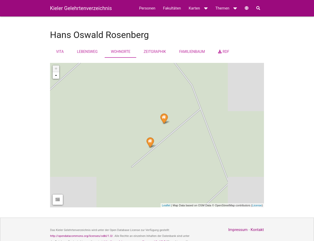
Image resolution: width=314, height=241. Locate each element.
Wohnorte (120, 52)
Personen (147, 8)
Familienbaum (192, 52)
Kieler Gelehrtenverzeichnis (81, 8)
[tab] (58, 200)
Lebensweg (87, 52)
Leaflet (166, 205)
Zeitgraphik (155, 52)
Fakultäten (172, 8)
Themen (226, 8)
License (257, 205)
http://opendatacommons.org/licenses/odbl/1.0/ (81, 236)
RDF (223, 52)
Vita (60, 52)
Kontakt (257, 229)
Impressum (238, 229)
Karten (198, 8)
